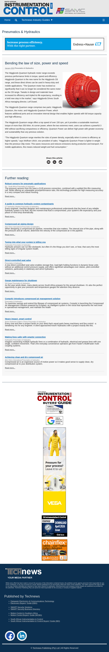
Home (7, 20)
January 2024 (9, 68)
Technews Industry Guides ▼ (37, 20)
